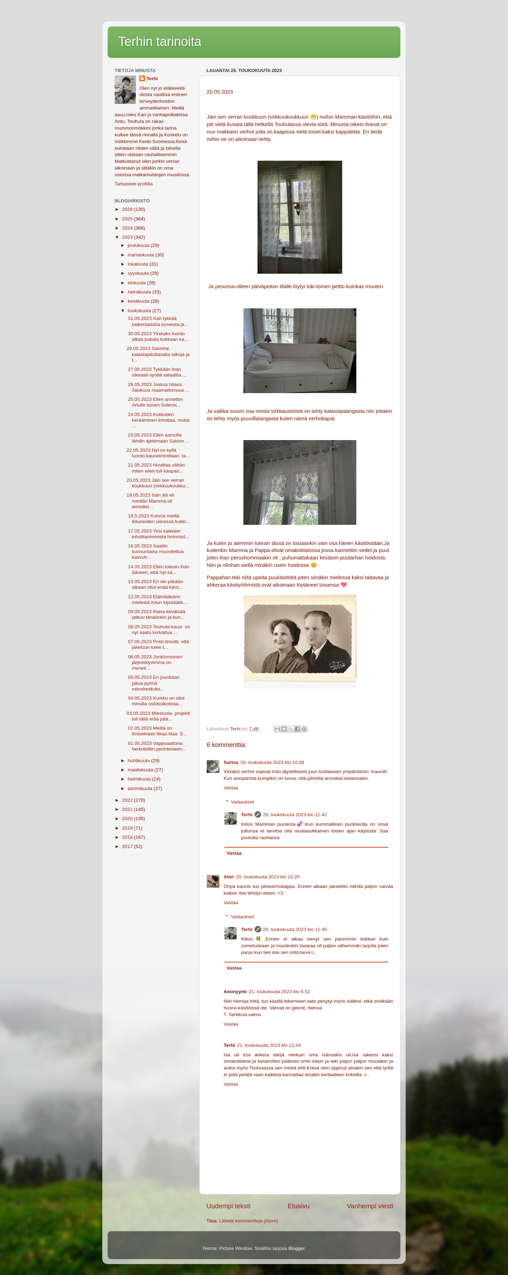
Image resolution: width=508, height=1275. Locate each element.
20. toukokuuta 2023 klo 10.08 (272, 762)
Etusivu (299, 1206)
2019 (128, 828)
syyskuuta (139, 273)
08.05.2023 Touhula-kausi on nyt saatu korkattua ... (158, 629)
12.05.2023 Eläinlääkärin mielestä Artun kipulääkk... (157, 599)
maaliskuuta (141, 769)
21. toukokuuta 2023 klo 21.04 (269, 1045)
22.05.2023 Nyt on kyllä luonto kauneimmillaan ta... (158, 452)
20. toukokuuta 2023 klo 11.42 (295, 814)
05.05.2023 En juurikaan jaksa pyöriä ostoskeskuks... (153, 683)
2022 (128, 800)
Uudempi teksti (228, 1206)
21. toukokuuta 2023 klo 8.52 (279, 991)
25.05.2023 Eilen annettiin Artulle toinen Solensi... (155, 402)
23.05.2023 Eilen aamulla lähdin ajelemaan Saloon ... (158, 437)
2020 (128, 818)
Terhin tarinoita (159, 41)
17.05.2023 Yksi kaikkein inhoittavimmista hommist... (158, 533)
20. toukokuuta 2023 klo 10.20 (268, 876)
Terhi (247, 814)
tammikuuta (141, 788)
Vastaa (231, 787)
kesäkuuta (139, 301)
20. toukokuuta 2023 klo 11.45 (295, 929)
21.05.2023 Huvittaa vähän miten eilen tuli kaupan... (156, 467)
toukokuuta (140, 310)
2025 (128, 218)
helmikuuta (140, 779)
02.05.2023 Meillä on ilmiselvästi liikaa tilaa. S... (157, 730)
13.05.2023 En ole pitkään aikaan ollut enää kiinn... (155, 584)
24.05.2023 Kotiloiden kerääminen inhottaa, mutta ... (158, 420)
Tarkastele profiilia (134, 183)
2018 (128, 837)
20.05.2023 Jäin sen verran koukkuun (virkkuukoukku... (158, 483)
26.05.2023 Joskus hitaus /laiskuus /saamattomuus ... (158, 387)
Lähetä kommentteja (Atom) (248, 1220)
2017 (128, 846)
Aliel (229, 876)
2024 (128, 228)
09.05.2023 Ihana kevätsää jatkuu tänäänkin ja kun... (156, 614)
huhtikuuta (139, 760)
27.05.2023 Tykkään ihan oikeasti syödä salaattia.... (157, 372)
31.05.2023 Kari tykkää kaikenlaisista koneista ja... (157, 321)
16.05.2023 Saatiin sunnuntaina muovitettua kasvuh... (155, 551)
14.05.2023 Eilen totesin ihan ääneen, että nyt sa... (158, 569)
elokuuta (137, 282)
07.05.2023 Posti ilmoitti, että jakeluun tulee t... (158, 644)
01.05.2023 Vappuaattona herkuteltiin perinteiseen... (156, 746)
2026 (128, 209)
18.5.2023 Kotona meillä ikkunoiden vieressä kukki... (158, 518)
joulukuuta (139, 245)
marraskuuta (142, 254)
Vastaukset (242, 802)
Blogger (297, 1248)
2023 (128, 237)
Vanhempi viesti (370, 1206)
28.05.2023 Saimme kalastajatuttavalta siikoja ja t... (158, 354)
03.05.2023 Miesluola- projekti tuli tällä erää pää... (158, 716)
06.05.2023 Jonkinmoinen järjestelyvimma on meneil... (154, 662)
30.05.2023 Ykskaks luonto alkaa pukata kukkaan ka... (157, 336)
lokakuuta (139, 264)
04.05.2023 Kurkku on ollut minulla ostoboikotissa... (156, 700)
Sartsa (231, 762)
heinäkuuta (140, 292)
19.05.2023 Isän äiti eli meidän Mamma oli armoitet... (150, 500)
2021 (128, 809)
